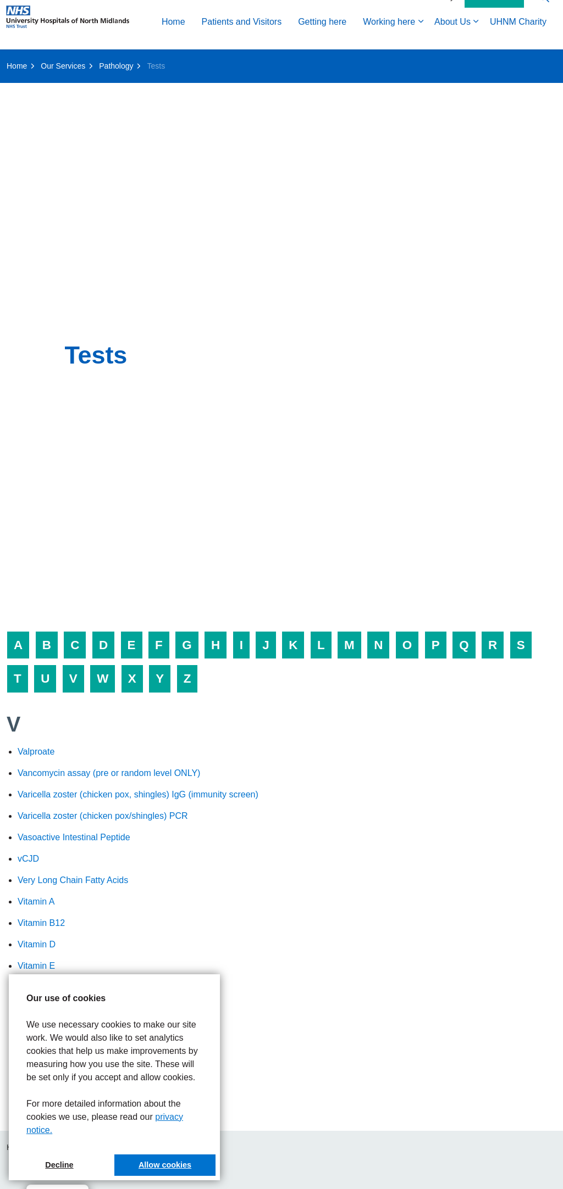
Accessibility (433, 36)
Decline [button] (59, 1164)
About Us (299, 61)
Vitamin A (36, 901)
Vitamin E (36, 965)
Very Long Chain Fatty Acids (73, 880)
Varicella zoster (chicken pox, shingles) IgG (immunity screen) (138, 794)
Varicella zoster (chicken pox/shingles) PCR (103, 815)
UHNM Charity (364, 61)
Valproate (36, 751)
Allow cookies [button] (165, 1164)
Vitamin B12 (41, 923)
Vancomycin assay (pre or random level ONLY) (109, 773)
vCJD (28, 858)
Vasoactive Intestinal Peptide (74, 837)
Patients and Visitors (88, 61)
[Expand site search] (544, 37)
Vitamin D (37, 944)
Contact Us (494, 37)
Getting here (169, 61)
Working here (235, 61)
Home (20, 61)
